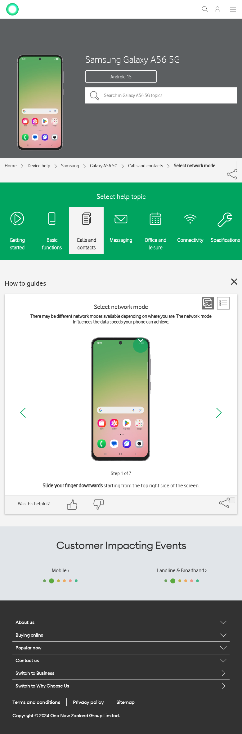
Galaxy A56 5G (103, 166)
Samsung (70, 166)
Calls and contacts (145, 166)
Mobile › (60, 570)
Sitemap (125, 702)
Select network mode (194, 166)
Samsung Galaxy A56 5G (132, 59)
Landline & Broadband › (182, 570)
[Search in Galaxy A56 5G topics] (161, 95)
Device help (39, 166)
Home (11, 166)
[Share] (236, 165)
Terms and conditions (36, 702)
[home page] (12, 9)
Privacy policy (88, 702)
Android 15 (121, 77)
